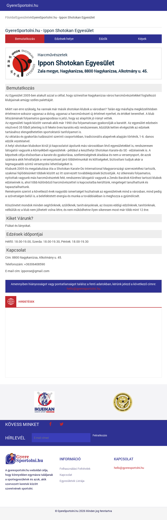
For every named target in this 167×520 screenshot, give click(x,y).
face (50, 424)
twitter (61, 424)
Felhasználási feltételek (75, 469)
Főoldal (10, 17)
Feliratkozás (100, 435)
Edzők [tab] (103, 39)
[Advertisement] (83, 342)
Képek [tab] (142, 39)
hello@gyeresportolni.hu (83, 288)
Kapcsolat (66, 475)
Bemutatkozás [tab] (25, 39)
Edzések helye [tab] (64, 39)
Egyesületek (24, 17)
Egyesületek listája (72, 481)
